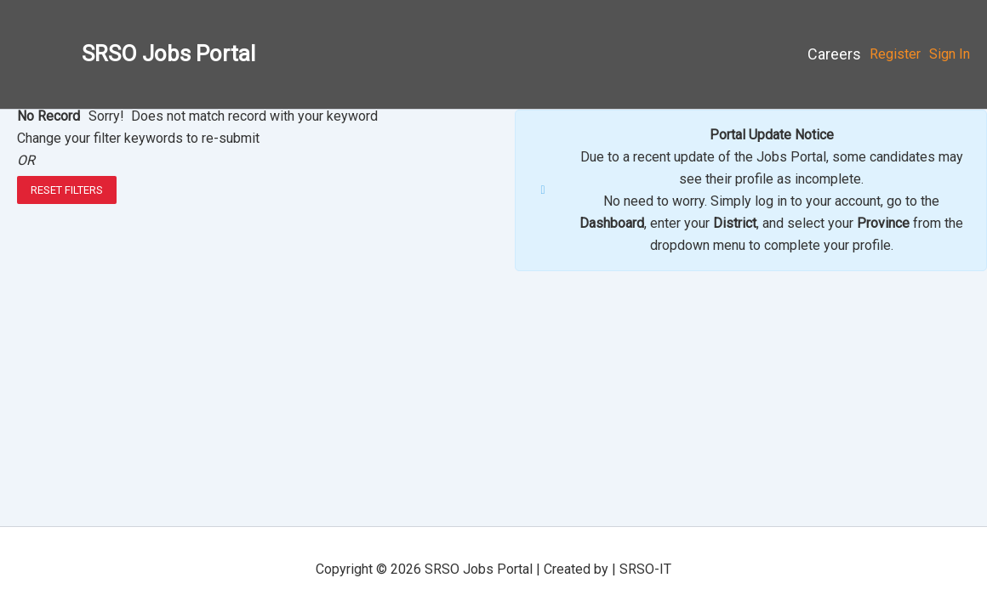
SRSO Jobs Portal (168, 53)
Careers (834, 54)
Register (895, 54)
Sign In (949, 54)
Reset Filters (67, 190)
